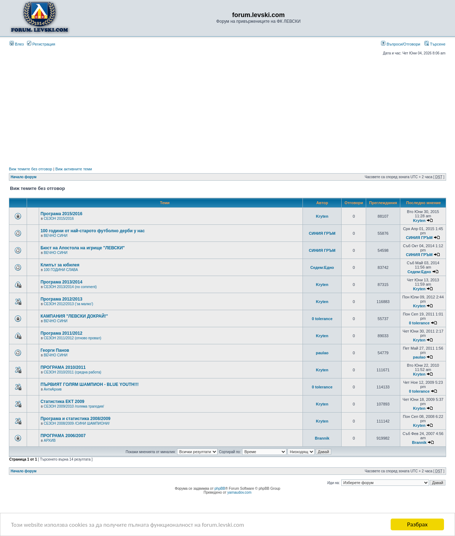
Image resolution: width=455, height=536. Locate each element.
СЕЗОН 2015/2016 (59, 219)
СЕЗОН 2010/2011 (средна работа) (72, 372)
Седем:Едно (322, 267)
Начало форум (24, 177)
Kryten (322, 216)
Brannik (322, 438)
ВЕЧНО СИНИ (56, 236)
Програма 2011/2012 (61, 333)
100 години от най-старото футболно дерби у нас (93, 230)
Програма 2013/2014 (61, 282)
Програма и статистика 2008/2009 (76, 418)
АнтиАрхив (52, 389)
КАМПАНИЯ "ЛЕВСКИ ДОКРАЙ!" (74, 316)
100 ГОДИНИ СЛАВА (61, 270)
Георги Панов (55, 350)
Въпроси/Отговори (400, 44)
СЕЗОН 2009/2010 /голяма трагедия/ (74, 406)
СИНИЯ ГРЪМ (322, 233)
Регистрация (41, 44)
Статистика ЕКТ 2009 (62, 401)
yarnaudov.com (240, 492)
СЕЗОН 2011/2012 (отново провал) (72, 338)
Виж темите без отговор (30, 169)
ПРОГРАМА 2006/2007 (63, 435)
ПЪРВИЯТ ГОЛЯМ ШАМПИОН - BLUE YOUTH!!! (90, 384)
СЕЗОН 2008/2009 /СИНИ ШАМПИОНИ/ (76, 423)
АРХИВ (49, 440)
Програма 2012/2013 (61, 299)
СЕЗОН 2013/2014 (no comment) (70, 287)
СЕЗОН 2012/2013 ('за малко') (68, 304)
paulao (322, 353)
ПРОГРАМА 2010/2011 (63, 367)
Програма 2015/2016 (61, 213)
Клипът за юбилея (60, 264)
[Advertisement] (227, 111)
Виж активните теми (73, 169)
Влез (17, 44)
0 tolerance (322, 319)
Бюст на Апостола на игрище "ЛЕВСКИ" (83, 247)
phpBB (220, 488)
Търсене (434, 44)
